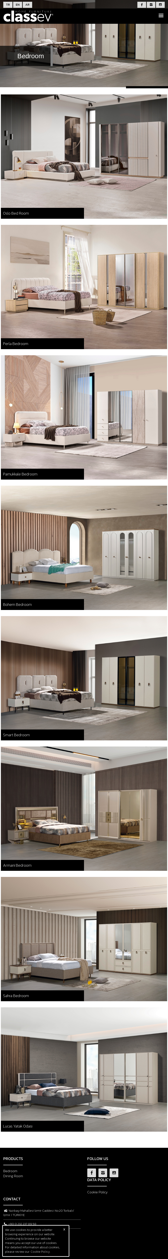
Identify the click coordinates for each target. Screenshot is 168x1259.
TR (8, 4)
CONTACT (12, 1199)
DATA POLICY (99, 1180)
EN (17, 4)
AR (27, 4)
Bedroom (10, 1171)
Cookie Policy (97, 1192)
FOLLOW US (97, 1159)
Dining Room (13, 1176)
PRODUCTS (13, 1159)
